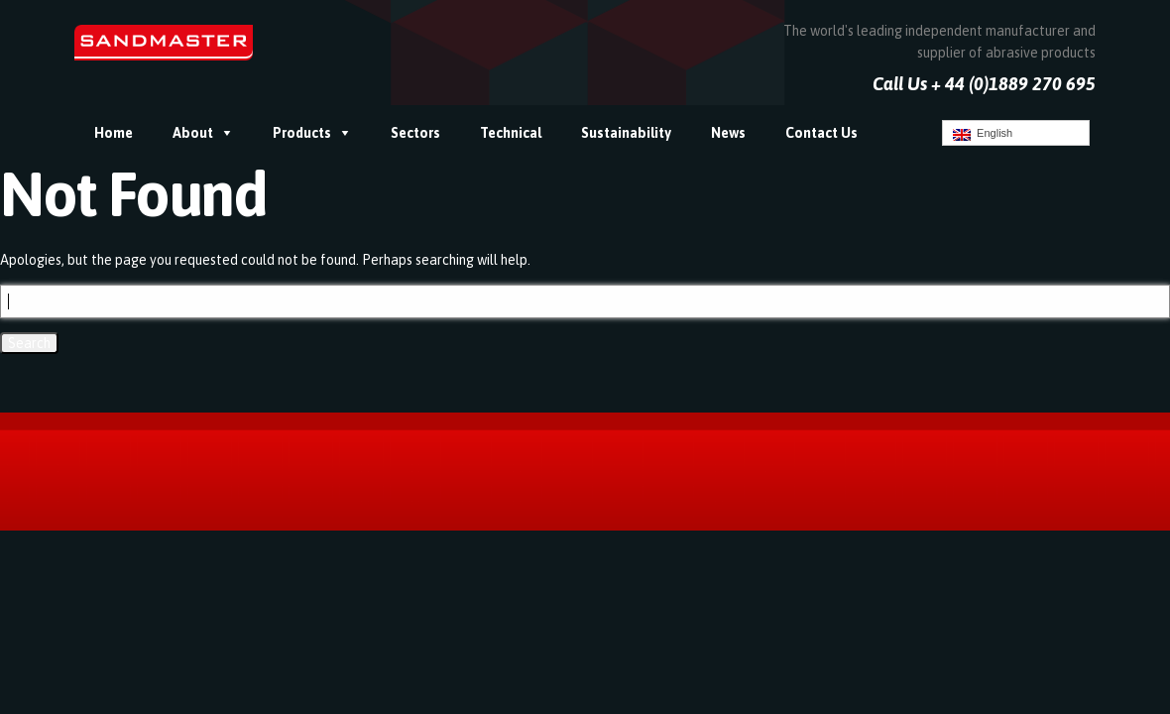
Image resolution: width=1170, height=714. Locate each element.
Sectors (415, 133)
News (728, 133)
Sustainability (626, 133)
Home (113, 133)
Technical (510, 133)
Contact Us (821, 133)
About (193, 133)
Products (302, 133)
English (982, 134)
